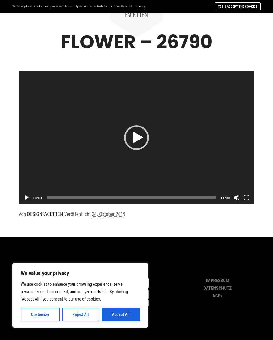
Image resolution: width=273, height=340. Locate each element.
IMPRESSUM (217, 280)
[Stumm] (236, 198)
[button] (136, 137)
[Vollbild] (246, 198)
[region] (80, 295)
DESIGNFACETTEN (45, 214)
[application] (136, 137)
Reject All (80, 314)
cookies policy (135, 6)
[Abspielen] (26, 198)
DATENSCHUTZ (218, 288)
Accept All (120, 314)
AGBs (217, 296)
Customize (40, 314)
